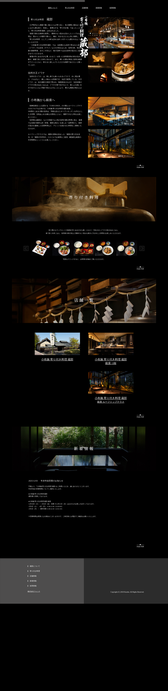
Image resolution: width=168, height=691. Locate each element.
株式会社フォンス (34, 679)
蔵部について (52, 8)
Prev (26, 335)
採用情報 (113, 8)
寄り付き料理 (69, 8)
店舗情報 (85, 8)
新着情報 (99, 8)
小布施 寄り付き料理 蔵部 (57, 446)
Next (142, 335)
